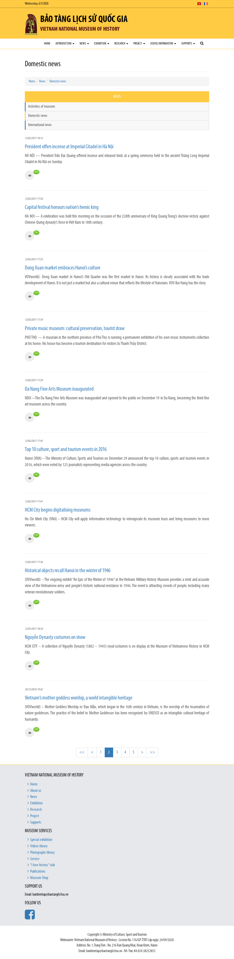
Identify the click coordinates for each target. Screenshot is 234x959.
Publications (37, 872)
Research (121, 43)
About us (35, 791)
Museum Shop (39, 878)
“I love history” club (42, 865)
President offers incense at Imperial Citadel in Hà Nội (69, 147)
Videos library (39, 846)
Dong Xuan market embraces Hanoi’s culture (62, 268)
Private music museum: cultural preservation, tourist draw (74, 329)
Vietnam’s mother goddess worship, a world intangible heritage (78, 698)
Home (47, 43)
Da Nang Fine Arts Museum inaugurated (59, 389)
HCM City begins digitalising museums (57, 510)
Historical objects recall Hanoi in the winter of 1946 (67, 571)
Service (34, 859)
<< (81, 752)
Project (139, 43)
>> (152, 752)
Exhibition (101, 43)
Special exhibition (41, 840)
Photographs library (42, 853)
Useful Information (163, 43)
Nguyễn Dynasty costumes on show (55, 637)
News (84, 43)
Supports (188, 43)
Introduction (65, 43)
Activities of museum (41, 107)
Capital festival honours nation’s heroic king (62, 207)
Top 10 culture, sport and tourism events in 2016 (66, 450)
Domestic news (57, 81)
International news (40, 125)
